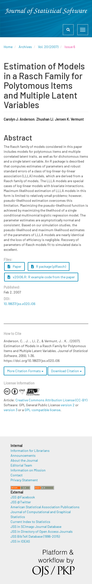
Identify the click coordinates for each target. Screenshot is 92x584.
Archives (25, 47)
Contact (17, 475)
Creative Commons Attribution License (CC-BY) (51, 400)
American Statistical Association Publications (45, 507)
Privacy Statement (24, 480)
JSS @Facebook (23, 497)
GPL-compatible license (42, 410)
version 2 (68, 405)
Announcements (23, 455)
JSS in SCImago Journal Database (36, 526)
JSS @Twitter (21, 502)
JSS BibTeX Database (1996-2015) (35, 536)
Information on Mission (28, 470)
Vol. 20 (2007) (48, 47)
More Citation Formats (25, 371)
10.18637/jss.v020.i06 (19, 304)
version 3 (10, 410)
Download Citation (66, 371)
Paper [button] (14, 266)
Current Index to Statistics (30, 522)
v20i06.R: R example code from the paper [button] (41, 277)
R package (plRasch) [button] (48, 266)
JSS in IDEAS (20, 541)
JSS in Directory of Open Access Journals (42, 531)
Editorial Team (21, 465)
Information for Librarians (30, 450)
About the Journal (24, 460)
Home (8, 47)
